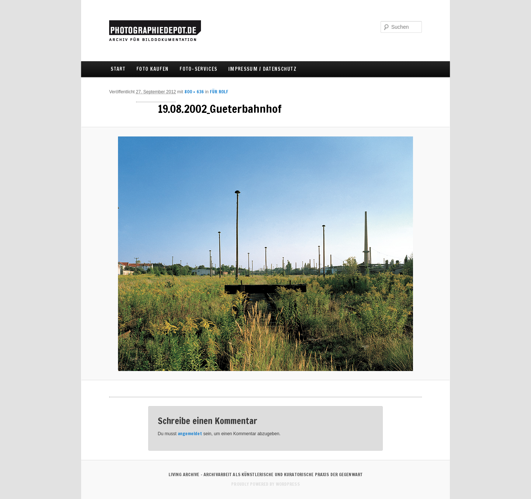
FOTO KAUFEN (152, 69)
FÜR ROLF (219, 92)
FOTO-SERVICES (198, 69)
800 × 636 (194, 92)
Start (118, 69)
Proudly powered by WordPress (265, 484)
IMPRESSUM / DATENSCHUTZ (262, 69)
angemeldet (190, 433)
